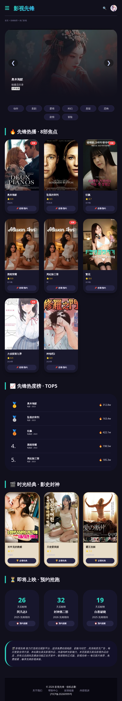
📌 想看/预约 (22, 208)
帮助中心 (53, 690)
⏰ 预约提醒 (21, 623)
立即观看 (16, 88)
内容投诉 (84, 690)
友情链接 (69, 690)
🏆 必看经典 (21, 561)
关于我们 (37, 690)
